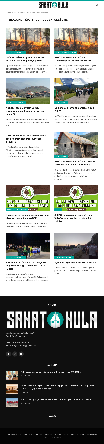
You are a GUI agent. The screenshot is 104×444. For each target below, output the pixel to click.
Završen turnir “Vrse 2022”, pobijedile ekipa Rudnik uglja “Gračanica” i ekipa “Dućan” (26, 265)
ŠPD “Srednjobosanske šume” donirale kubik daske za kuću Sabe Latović (75, 163)
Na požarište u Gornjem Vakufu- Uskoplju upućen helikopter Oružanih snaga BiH (25, 111)
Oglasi (58, 210)
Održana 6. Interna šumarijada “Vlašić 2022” (74, 109)
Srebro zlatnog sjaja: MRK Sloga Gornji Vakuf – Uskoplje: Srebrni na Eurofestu (56, 399)
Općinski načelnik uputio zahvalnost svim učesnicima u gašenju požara (25, 59)
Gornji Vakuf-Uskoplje (16, 52)
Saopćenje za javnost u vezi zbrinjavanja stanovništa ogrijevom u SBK (27, 216)
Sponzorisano (61, 103)
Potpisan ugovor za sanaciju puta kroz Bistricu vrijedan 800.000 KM (51, 372)
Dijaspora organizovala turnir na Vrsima (75, 262)
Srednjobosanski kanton (66, 52)
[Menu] (7, 5)
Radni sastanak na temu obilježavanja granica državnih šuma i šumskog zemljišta (26, 138)
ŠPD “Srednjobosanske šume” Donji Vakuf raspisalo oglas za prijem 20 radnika (73, 218)
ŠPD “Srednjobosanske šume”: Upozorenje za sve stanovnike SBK (73, 59)
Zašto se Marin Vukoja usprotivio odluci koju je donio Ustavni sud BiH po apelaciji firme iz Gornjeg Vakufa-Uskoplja (57, 387)
